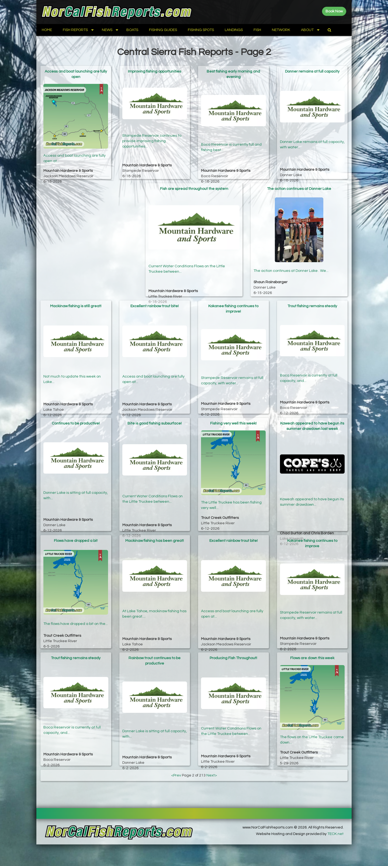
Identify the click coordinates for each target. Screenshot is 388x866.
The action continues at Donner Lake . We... (291, 268)
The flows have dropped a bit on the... (75, 620)
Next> (211, 775)
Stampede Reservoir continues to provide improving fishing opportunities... (151, 138)
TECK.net (335, 834)
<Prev (176, 775)
